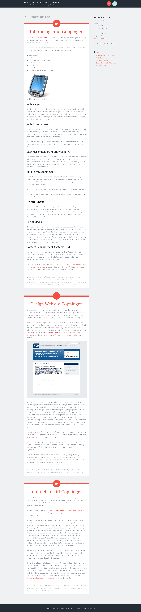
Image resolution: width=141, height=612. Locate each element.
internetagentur (68, 279)
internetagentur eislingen (36, 282)
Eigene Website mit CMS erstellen (105, 55)
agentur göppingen (54, 585)
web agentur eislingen (68, 282)
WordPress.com (89, 608)
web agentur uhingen (43, 284)
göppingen (57, 277)
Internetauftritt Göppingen (56, 491)
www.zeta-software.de (100, 38)
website (73, 588)
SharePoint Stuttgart (102, 60)
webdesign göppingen (75, 472)
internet (64, 277)
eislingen (49, 470)
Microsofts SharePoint (34, 437)
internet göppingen (55, 279)
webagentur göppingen (69, 284)
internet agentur (74, 277)
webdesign (62, 472)
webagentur (56, 284)
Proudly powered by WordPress (57, 608)
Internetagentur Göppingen (56, 31)
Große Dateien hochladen (103, 58)
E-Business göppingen (70, 585)
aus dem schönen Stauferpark (67, 510)
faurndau (56, 470)
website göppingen (49, 590)
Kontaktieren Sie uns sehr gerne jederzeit (41, 578)
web (47, 282)
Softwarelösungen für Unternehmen (41, 2)
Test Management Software (103, 65)
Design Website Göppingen (56, 304)
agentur (49, 277)
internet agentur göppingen (37, 279)
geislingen (64, 470)
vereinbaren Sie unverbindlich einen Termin (41, 460)
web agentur (54, 282)
